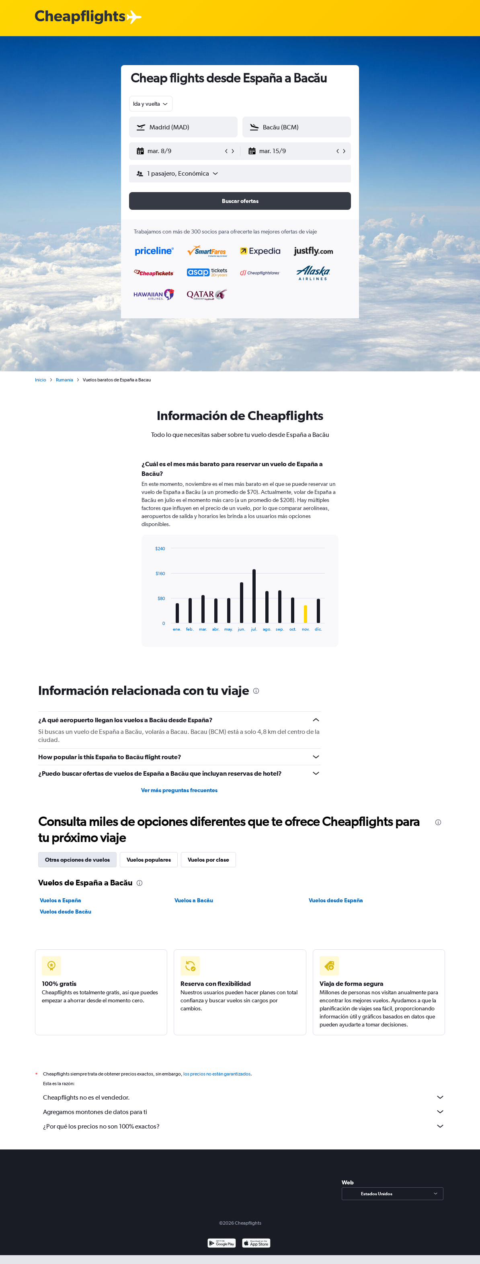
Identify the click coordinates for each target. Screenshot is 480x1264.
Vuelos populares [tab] (149, 859)
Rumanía (64, 380)
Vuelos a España (60, 900)
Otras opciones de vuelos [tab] (77, 859)
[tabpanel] (240, 561)
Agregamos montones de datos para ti (244, 1111)
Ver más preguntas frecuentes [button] (179, 790)
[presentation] (256, 690)
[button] (179, 151)
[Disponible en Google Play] (221, 1244)
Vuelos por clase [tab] (208, 859)
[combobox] (151, 104)
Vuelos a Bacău (193, 900)
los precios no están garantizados (216, 1074)
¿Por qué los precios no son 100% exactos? (244, 1126)
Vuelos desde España (336, 900)
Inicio (40, 380)
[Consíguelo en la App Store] (256, 1244)
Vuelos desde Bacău (65, 911)
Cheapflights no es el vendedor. (244, 1097)
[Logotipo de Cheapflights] (80, 17)
